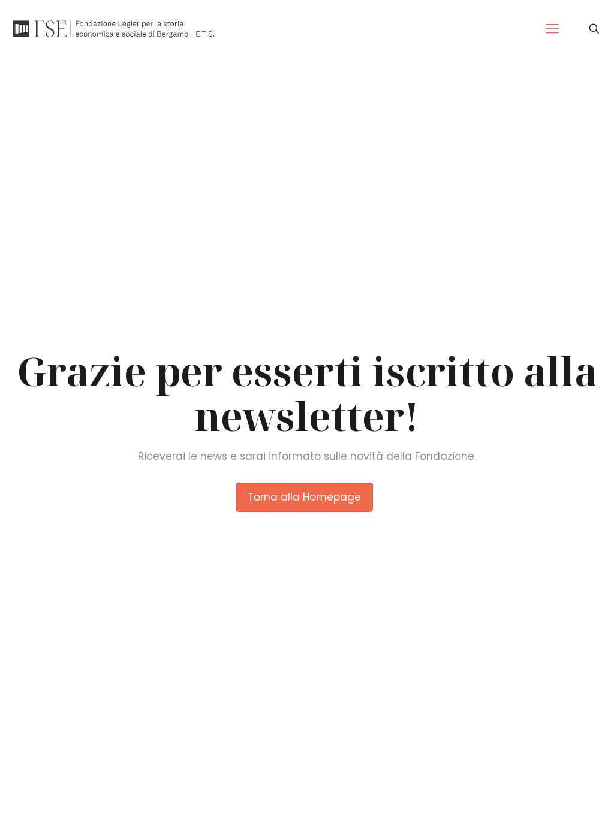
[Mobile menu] (552, 29)
